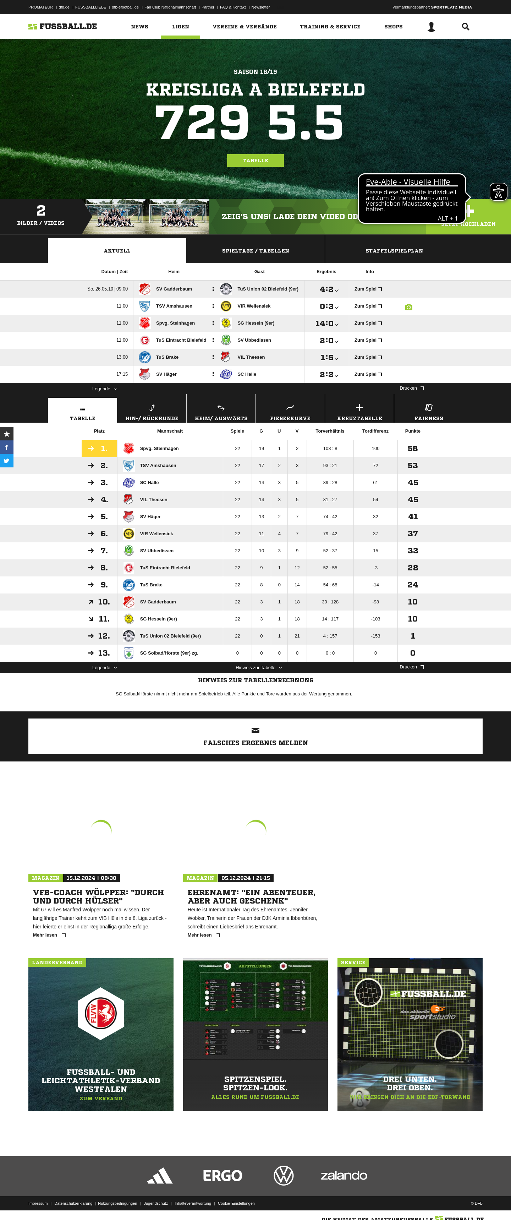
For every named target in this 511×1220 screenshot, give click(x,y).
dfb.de (64, 7)
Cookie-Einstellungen (236, 1203)
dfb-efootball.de (125, 7)
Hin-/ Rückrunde (152, 411)
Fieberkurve (290, 411)
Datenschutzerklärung (73, 1203)
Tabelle (255, 160)
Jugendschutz (156, 1203)
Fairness (429, 411)
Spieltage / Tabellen (255, 250)
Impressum (38, 1203)
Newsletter (261, 7)
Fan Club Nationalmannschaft (170, 7)
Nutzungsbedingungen (117, 1203)
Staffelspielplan (394, 250)
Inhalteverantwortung (193, 1203)
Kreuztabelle (359, 411)
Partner (208, 7)
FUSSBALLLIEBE (90, 7)
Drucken (412, 388)
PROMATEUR (40, 7)
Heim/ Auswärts (221, 411)
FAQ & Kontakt (233, 7)
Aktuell (117, 250)
